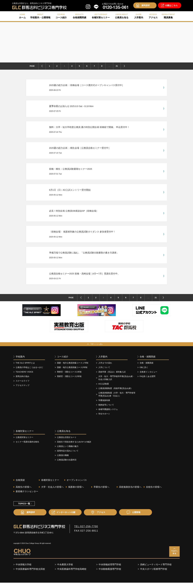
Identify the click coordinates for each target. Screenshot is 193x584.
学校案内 (20, 357)
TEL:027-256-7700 (86, 527)
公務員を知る (64, 432)
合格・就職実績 (147, 357)
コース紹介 (62, 357)
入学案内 (102, 357)
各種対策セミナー (25, 432)
